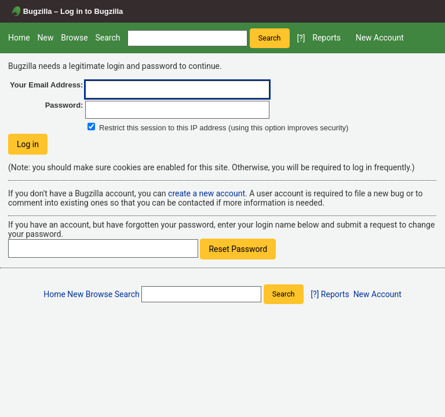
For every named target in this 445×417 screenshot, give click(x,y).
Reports (326, 37)
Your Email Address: (46, 85)
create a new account (206, 193)
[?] (301, 38)
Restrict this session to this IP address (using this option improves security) (223, 127)
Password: (64, 105)
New (45, 37)
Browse (74, 37)
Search (107, 37)
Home (19, 37)
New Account (380, 37)
